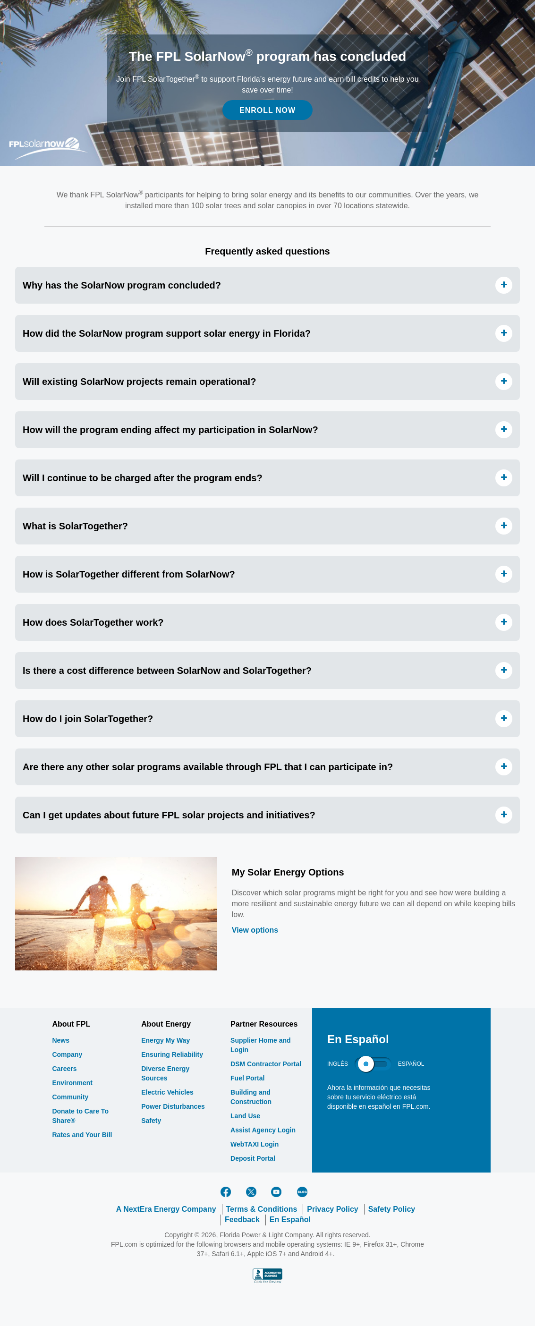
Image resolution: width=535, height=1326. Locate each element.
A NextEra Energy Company (166, 1209)
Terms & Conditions (261, 1209)
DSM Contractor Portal (265, 1064)
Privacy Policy (332, 1209)
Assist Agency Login (263, 1130)
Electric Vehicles (167, 1092)
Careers (64, 1068)
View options (255, 930)
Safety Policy (392, 1209)
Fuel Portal (247, 1078)
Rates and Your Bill (82, 1135)
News (60, 1040)
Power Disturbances (173, 1106)
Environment (72, 1083)
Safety (151, 1120)
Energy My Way (165, 1040)
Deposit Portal (252, 1158)
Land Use (245, 1116)
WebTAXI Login (254, 1144)
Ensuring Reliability (172, 1054)
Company (67, 1054)
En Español (290, 1220)
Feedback (242, 1220)
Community (70, 1097)
